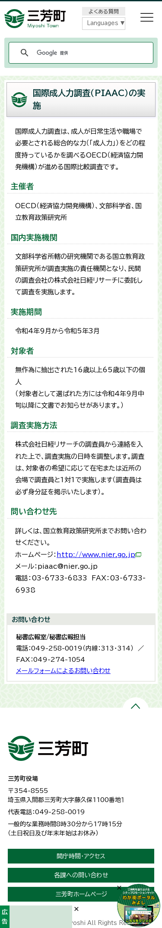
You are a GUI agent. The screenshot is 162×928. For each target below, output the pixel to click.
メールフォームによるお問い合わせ (63, 670)
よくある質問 (104, 11)
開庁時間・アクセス (81, 856)
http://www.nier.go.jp (99, 554)
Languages (102, 23)
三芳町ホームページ (81, 894)
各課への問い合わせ (81, 875)
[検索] (80, 53)
